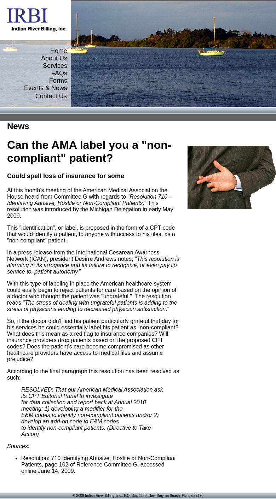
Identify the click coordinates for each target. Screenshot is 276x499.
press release (35, 253)
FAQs (59, 73)
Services (55, 65)
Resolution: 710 (41, 458)
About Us (54, 58)
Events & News (45, 88)
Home (58, 50)
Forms (58, 80)
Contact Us (51, 96)
